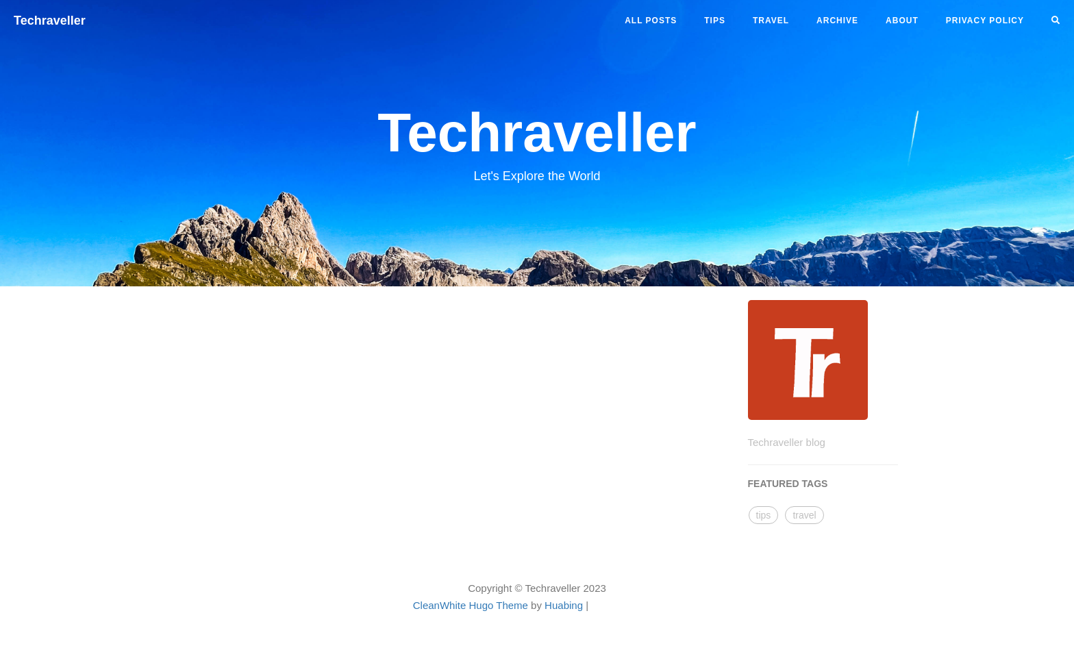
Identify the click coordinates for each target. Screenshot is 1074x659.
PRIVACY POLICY (985, 20)
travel (771, 20)
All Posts (651, 20)
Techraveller (50, 20)
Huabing (564, 605)
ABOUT (902, 20)
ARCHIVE (837, 20)
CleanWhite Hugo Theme (470, 605)
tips (714, 20)
